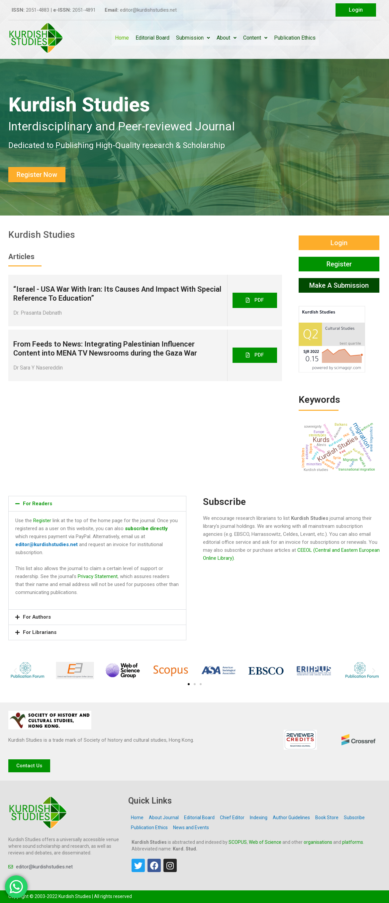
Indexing (258, 817)
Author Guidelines (291, 817)
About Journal (164, 817)
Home (122, 38)
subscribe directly (146, 528)
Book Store (327, 817)
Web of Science (265, 842)
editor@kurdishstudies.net (46, 544)
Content (255, 38)
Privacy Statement (98, 576)
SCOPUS (238, 842)
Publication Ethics (295, 38)
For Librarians (39, 632)
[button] (255, 300)
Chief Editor (232, 817)
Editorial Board (152, 38)
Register (42, 521)
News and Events (191, 827)
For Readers (37, 504)
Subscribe (354, 817)
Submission (193, 38)
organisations (318, 842)
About (227, 38)
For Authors (37, 617)
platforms (352, 842)
